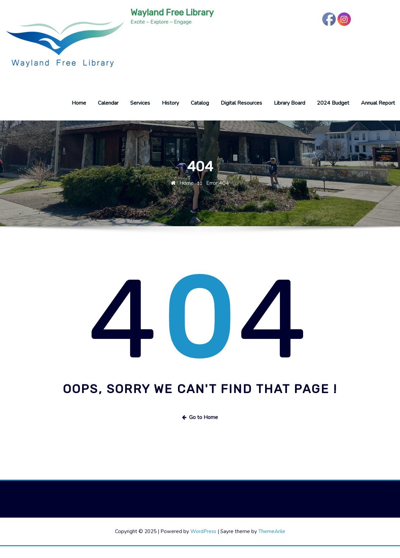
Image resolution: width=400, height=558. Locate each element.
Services (140, 114)
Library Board (289, 114)
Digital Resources (241, 114)
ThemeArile (271, 543)
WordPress (203, 543)
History (170, 114)
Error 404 (217, 195)
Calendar (108, 114)
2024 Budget (333, 114)
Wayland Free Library (172, 12)
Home (79, 114)
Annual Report (378, 114)
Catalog (200, 114)
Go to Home (200, 429)
